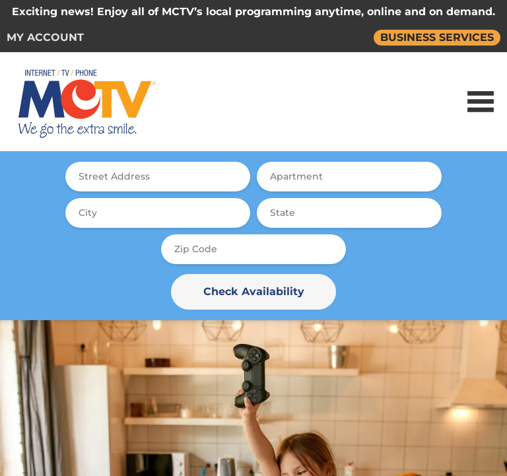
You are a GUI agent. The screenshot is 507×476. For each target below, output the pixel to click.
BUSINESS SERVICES (437, 37)
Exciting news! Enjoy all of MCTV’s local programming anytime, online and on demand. (253, 11)
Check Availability (253, 291)
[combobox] (157, 176)
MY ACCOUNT (45, 37)
